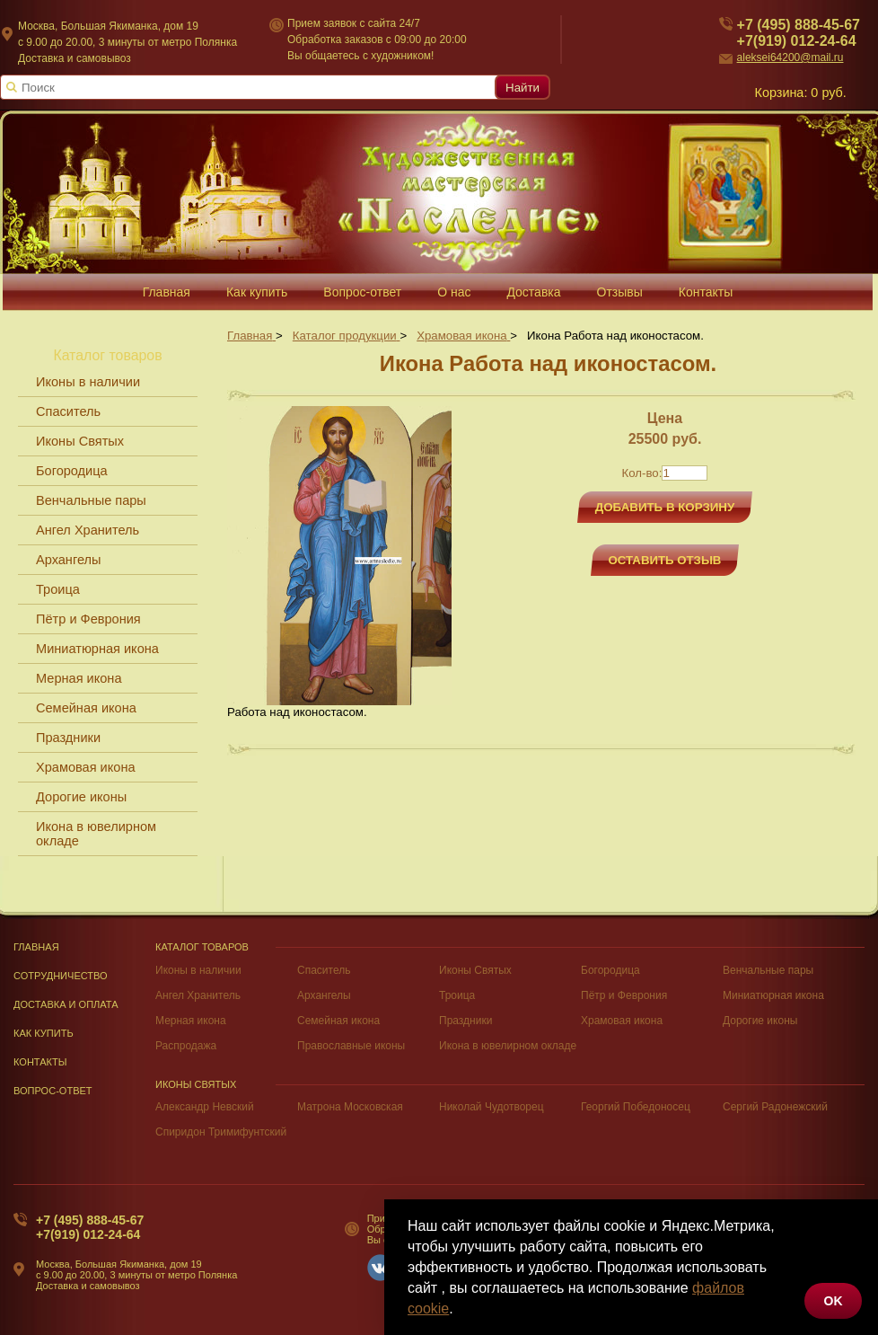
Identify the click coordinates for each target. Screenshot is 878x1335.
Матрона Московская (350, 1107)
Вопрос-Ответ (52, 1090)
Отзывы (620, 292)
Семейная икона (86, 708)
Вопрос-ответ (362, 292)
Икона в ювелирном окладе (96, 833)
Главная (166, 292)
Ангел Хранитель (87, 530)
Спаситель (68, 411)
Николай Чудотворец (491, 1107)
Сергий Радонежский (775, 1107)
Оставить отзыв (665, 560)
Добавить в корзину (665, 507)
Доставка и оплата (66, 1004)
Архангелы (68, 560)
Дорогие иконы (81, 797)
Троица (58, 589)
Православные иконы (351, 1045)
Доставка (533, 292)
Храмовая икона (86, 767)
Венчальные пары (91, 500)
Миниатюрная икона (97, 648)
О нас (453, 292)
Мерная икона (78, 678)
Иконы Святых (80, 441)
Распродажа (185, 1045)
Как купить (256, 292)
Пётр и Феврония (88, 619)
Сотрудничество (60, 975)
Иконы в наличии (88, 382)
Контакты (706, 292)
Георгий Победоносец (635, 1107)
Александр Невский (204, 1107)
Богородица (72, 471)
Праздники (68, 737)
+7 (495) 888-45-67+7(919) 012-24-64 (90, 1227)
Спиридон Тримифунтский (220, 1132)
